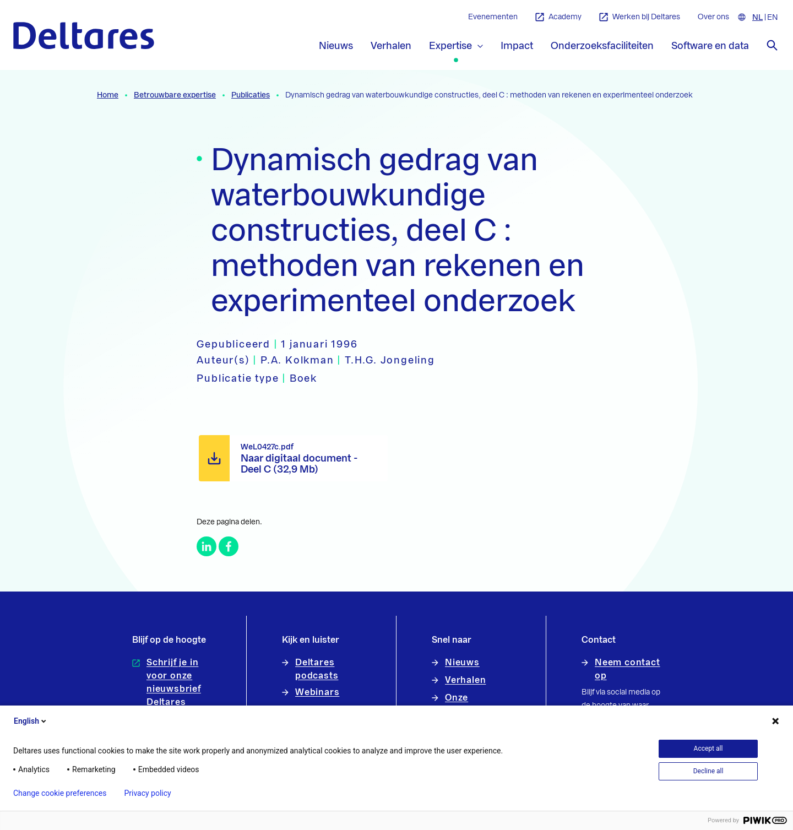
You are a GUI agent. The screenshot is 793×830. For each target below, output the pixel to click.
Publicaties (250, 95)
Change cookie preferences (59, 793)
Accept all (708, 748)
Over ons (713, 17)
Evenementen (493, 17)
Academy (558, 17)
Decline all (708, 771)
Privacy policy (147, 793)
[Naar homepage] (83, 35)
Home (107, 95)
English (31, 721)
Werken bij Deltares (639, 17)
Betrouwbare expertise (175, 95)
